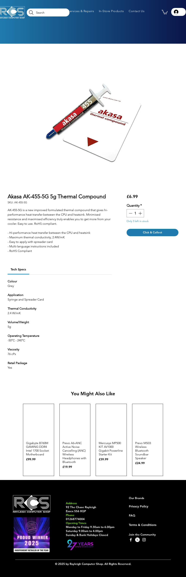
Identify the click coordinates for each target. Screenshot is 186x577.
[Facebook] (130, 539)
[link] (18, 269)
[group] (93, 440)
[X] (137, 539)
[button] (81, 11)
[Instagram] (144, 539)
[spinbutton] (135, 213)
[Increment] (140, 213)
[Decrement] (130, 213)
